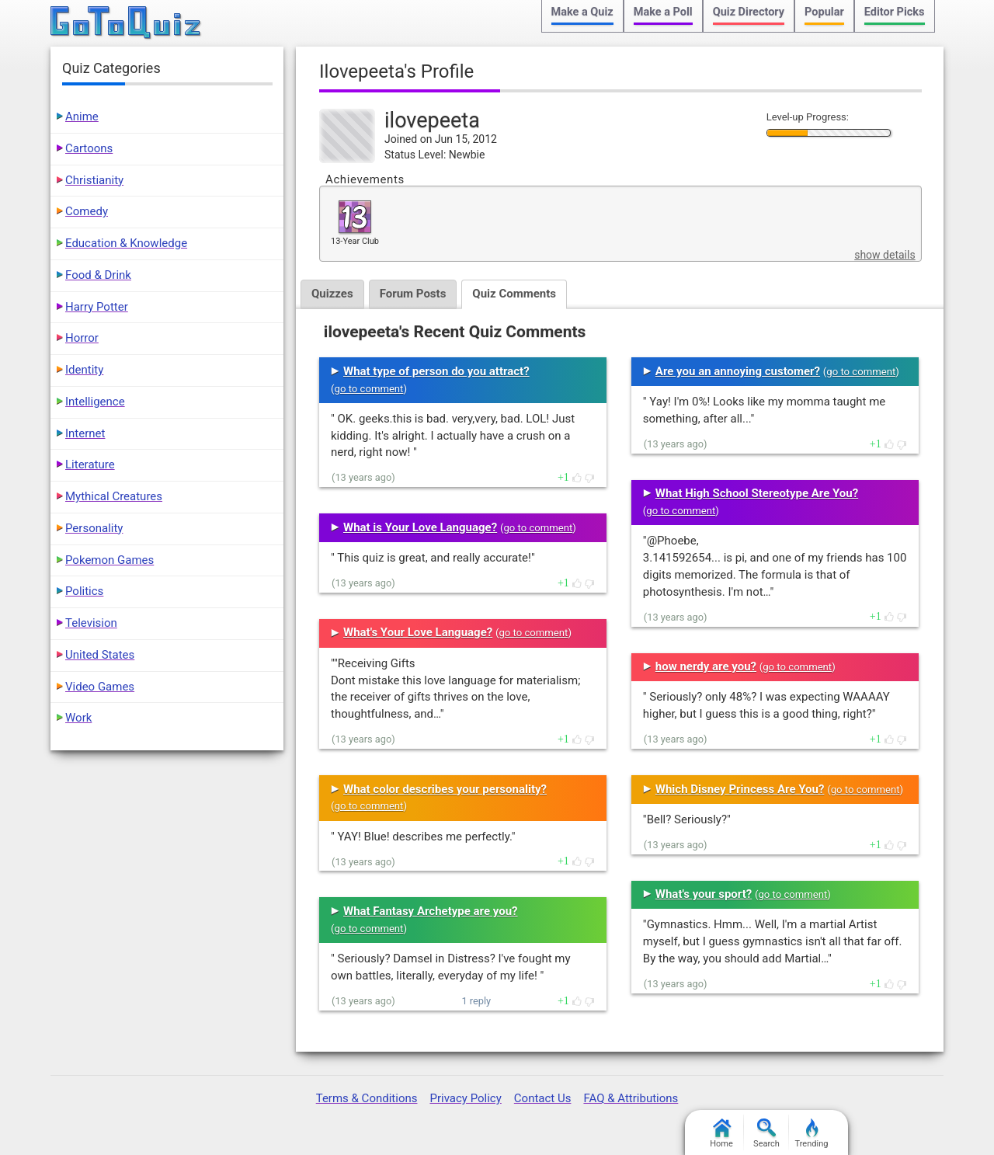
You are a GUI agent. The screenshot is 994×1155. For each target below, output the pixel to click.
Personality (94, 528)
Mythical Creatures (113, 496)
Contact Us (543, 1098)
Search (766, 1133)
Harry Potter (96, 307)
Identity (84, 370)
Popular (824, 12)
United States (99, 655)
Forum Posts (413, 294)
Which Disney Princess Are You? (740, 789)
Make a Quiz (582, 12)
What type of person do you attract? (436, 371)
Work (78, 718)
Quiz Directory (748, 12)
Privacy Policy (465, 1098)
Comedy (86, 211)
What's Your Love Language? (417, 632)
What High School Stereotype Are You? (756, 493)
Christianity (94, 180)
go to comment (369, 389)
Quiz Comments (514, 294)
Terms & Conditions (367, 1098)
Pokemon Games (109, 560)
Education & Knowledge (126, 243)
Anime (82, 117)
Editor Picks (894, 12)
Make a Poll (663, 12)
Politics (84, 591)
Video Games (99, 687)
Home (721, 1133)
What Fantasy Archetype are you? (430, 911)
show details (884, 255)
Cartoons (89, 148)
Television (91, 623)
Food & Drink (98, 275)
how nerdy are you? (705, 666)
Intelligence (95, 402)
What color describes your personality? (445, 789)
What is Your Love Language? (420, 527)
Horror (82, 338)
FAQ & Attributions (630, 1098)
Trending (812, 1133)
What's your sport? (703, 894)
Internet (85, 433)
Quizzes (332, 294)
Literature (90, 464)
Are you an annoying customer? (737, 371)
